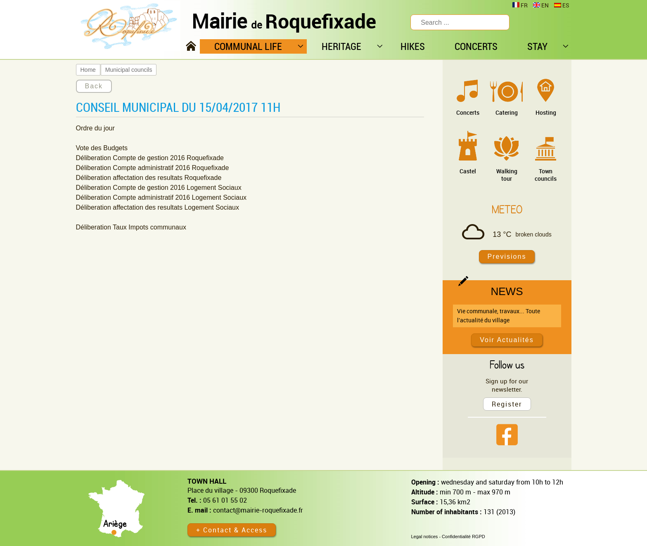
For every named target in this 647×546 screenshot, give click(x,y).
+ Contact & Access (231, 529)
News (507, 291)
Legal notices (424, 536)
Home (88, 69)
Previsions (507, 256)
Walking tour (506, 174)
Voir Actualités (507, 339)
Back (94, 86)
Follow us (507, 364)
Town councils (546, 174)
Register (507, 404)
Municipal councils (128, 69)
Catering (506, 112)
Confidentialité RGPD (463, 536)
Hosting (546, 112)
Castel (468, 171)
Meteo (507, 209)
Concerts (467, 112)
